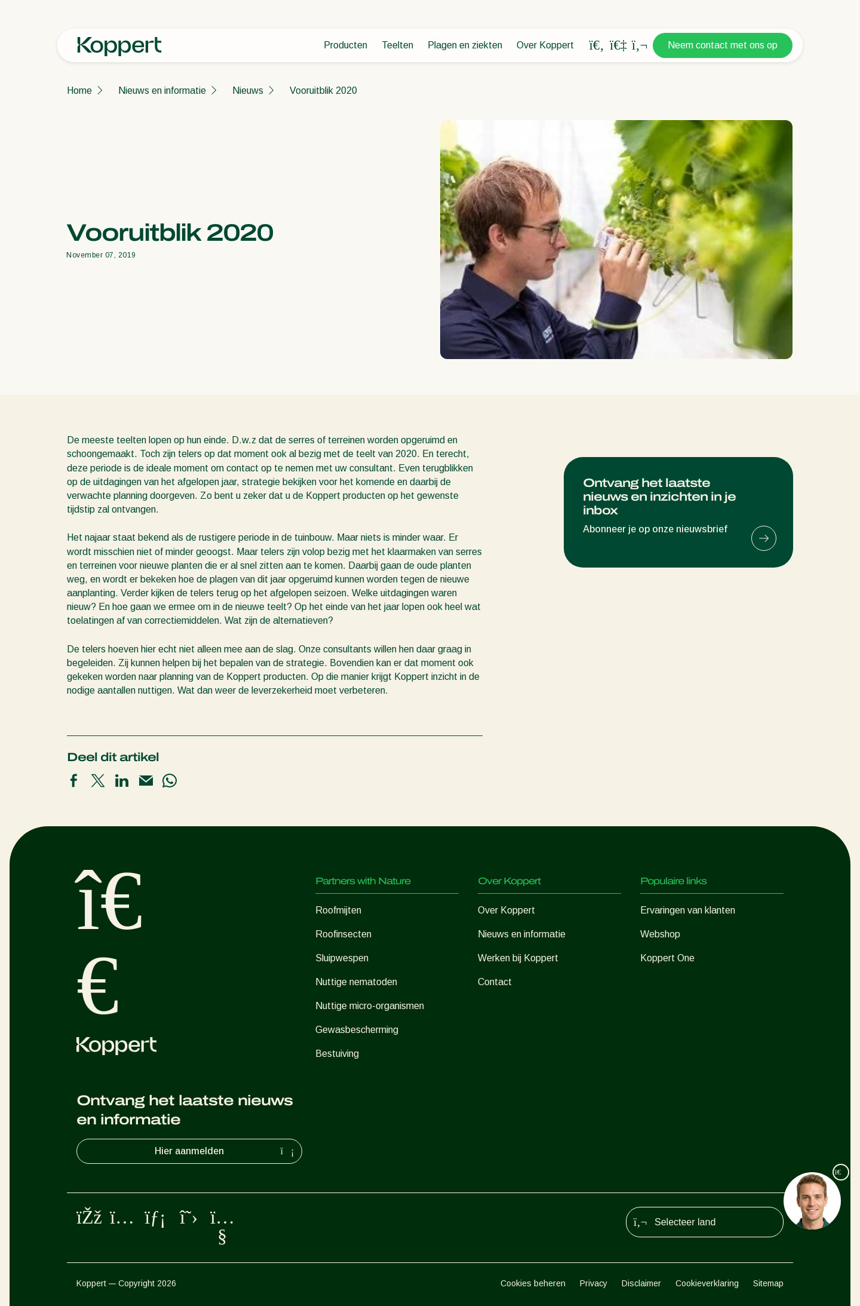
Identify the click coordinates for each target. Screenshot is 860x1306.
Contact (495, 982)
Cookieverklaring (707, 1283)
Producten (345, 45)
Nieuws (247, 90)
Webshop (660, 934)
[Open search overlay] (596, 45)
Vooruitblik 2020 (323, 90)
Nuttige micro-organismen (369, 1006)
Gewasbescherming (356, 1030)
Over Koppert (545, 45)
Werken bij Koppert (518, 958)
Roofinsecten (343, 934)
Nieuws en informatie (162, 90)
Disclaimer (641, 1283)
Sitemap (768, 1283)
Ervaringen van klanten (687, 910)
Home (79, 90)
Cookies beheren (533, 1283)
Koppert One (667, 958)
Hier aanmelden (226, 1151)
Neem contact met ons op (723, 45)
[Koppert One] (618, 45)
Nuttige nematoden (356, 982)
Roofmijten (338, 910)
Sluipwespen (341, 958)
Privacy (593, 1283)
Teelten (397, 45)
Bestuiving (337, 1054)
